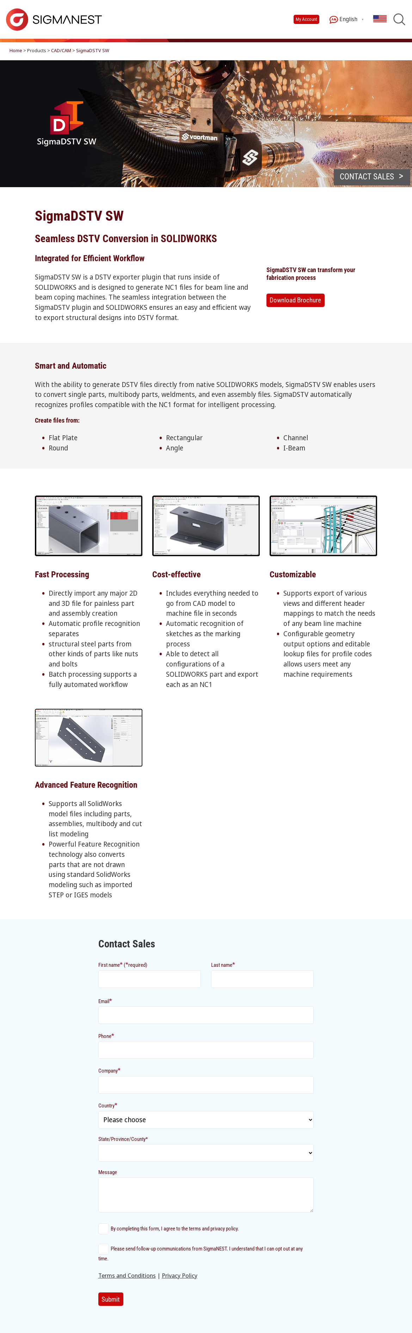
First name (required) (122, 964)
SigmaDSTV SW (92, 50)
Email (105, 1001)
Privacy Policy (179, 1275)
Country (107, 1105)
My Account (306, 19)
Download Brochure (295, 300)
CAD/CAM (61, 50)
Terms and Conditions (127, 1275)
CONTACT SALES (367, 177)
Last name (223, 964)
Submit (111, 1299)
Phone (106, 1035)
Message (107, 1172)
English (343, 19)
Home (16, 50)
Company (109, 1070)
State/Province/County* (123, 1139)
